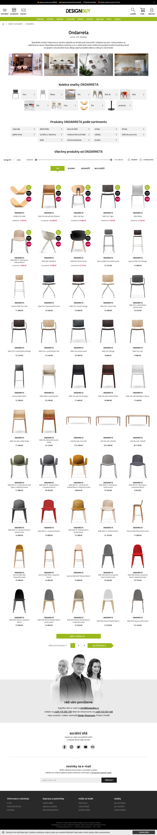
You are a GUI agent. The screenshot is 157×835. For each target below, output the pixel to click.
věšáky (98, 134)
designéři (7, 160)
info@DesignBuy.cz (89, 708)
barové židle (72, 129)
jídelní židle (44, 129)
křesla (124, 129)
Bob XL (102, 94)
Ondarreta (30, 24)
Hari (59, 105)
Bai (31, 105)
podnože (116, 105)
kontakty (10, 809)
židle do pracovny (129, 134)
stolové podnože (74, 140)
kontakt (23, 14)
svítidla (50, 19)
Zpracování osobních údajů (101, 772)
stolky (97, 129)
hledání (133, 14)
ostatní (89, 19)
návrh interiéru (120, 809)
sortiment (5, 14)
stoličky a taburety (48, 134)
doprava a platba (50, 806)
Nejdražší (85, 168)
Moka (46, 94)
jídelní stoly (17, 134)
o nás (9, 802)
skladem (134, 159)
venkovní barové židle (76, 134)
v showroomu (148, 159)
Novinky (71, 168)
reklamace (82, 802)
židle (42, 140)
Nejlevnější (100, 168)
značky (118, 19)
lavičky (98, 140)
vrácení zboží (83, 806)
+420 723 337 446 (104, 711)
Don (18, 94)
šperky (80, 19)
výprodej (100, 19)
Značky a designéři (15, 24)
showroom (14, 14)
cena (19, 160)
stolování (70, 19)
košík (142, 11)
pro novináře (119, 806)
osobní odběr (48, 802)
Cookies (98, 823)
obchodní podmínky (50, 809)
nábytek (40, 19)
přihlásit (151, 14)
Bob (128, 94)
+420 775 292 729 (63, 711)
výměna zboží (84, 809)
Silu (73, 94)
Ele (86, 105)
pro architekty (120, 802)
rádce (109, 19)
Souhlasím (143, 832)
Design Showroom (86, 715)
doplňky (59, 19)
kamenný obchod (14, 806)
